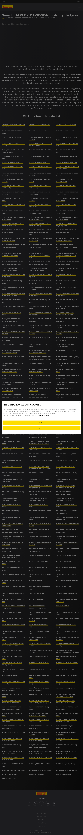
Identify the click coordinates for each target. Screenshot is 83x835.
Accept (41, 428)
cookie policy (44, 415)
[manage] (41, 422)
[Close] (79, 403)
